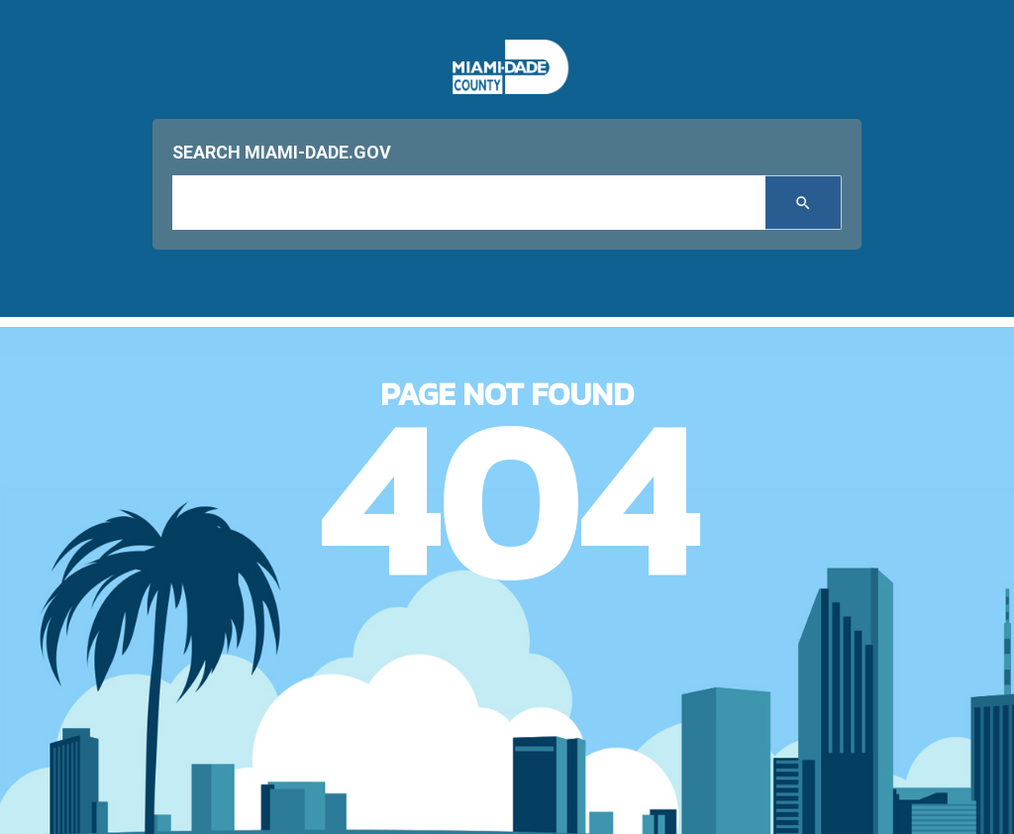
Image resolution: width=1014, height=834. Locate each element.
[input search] (469, 202)
